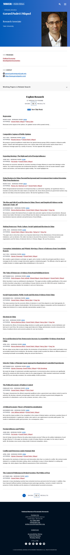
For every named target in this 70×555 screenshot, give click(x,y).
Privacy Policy (35, 537)
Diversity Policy (35, 536)
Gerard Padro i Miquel (18, 300)
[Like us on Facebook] (40, 544)
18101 (23, 320)
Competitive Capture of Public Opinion (17, 134)
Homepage (35, 530)
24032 (27, 208)
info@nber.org (35, 522)
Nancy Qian (29, 121)
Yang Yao (52, 210)
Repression (7, 116)
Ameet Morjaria (44, 278)
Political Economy (9, 58)
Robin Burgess (15, 278)
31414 (23, 137)
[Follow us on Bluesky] (33, 544)
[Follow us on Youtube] (44, 544)
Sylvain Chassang (16, 256)
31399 (23, 159)
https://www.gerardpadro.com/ (15, 76)
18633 (27, 298)
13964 (24, 454)
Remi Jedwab (25, 278)
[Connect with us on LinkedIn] (30, 544)
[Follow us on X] (26, 544)
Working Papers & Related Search (17, 87)
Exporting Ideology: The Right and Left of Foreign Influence (24, 156)
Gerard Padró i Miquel (18, 232)
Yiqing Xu (36, 232)
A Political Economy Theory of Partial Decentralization (22, 407)
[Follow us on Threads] (37, 544)
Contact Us (35, 515)
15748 (27, 388)
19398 (28, 276)
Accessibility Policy (35, 534)
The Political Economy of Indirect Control (18, 385)
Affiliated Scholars (10, 9)
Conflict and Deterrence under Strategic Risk (19, 451)
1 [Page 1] (24, 495)
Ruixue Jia (14, 185)
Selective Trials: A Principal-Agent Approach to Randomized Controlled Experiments (33, 363)
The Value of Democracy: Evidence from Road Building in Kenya (26, 273)
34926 (25, 119)
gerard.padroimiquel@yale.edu (15, 73)
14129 (23, 432)
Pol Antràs (14, 161)
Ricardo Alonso (16, 139)
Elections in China (9, 317)
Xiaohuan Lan (22, 185)
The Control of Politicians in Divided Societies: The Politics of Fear (26, 473)
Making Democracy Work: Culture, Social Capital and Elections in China (28, 226)
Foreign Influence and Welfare (14, 429)
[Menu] (65, 4)
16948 (24, 344)
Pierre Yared (30, 390)
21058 (24, 230)
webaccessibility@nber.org (35, 524)
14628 (27, 410)
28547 (25, 183)
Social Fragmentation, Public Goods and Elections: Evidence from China (29, 295)
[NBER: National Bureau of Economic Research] (15, 4)
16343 (28, 366)
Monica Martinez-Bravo (18, 210)
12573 (26, 476)
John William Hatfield (17, 412)
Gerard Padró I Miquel (18, 121)
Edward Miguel (34, 278)
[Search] (60, 4)
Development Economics (11, 60)
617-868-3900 (35, 520)
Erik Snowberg (42, 368)
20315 (23, 254)
